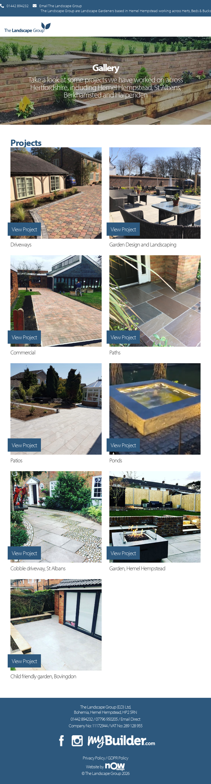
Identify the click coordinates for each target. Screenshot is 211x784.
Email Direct (130, 719)
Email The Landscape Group (57, 5)
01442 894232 (14, 5)
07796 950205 (107, 719)
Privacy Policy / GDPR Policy (105, 758)
